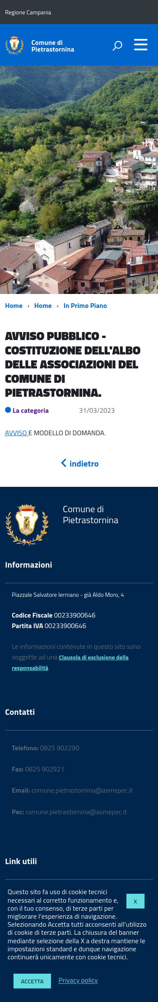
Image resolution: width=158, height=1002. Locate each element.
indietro (79, 463)
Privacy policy (78, 980)
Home (13, 305)
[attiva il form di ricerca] (117, 45)
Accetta (32, 981)
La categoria (31, 410)
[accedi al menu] (140, 44)
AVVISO (17, 433)
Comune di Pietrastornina (53, 45)
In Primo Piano (85, 305)
